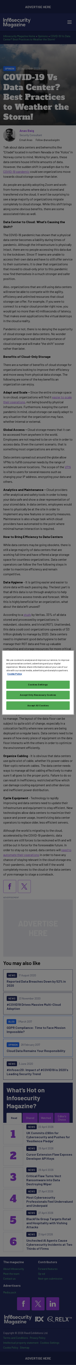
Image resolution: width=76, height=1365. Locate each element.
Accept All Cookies (38, 705)
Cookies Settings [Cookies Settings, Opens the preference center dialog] (38, 684)
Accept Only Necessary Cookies (38, 695)
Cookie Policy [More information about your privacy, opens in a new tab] (14, 673)
